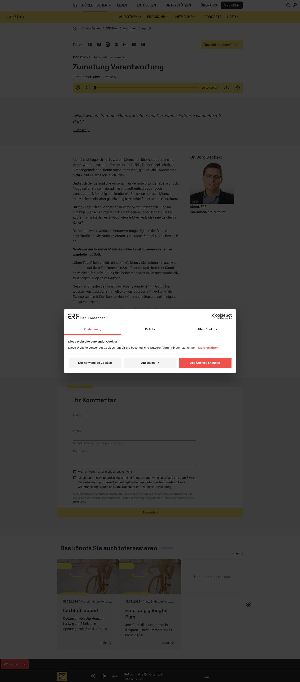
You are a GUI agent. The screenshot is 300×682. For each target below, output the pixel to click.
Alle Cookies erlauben (205, 362)
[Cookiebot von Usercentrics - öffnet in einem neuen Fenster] (215, 316)
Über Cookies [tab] (207, 329)
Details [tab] (150, 329)
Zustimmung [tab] (92, 329)
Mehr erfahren (208, 347)
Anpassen (150, 362)
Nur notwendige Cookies (95, 362)
